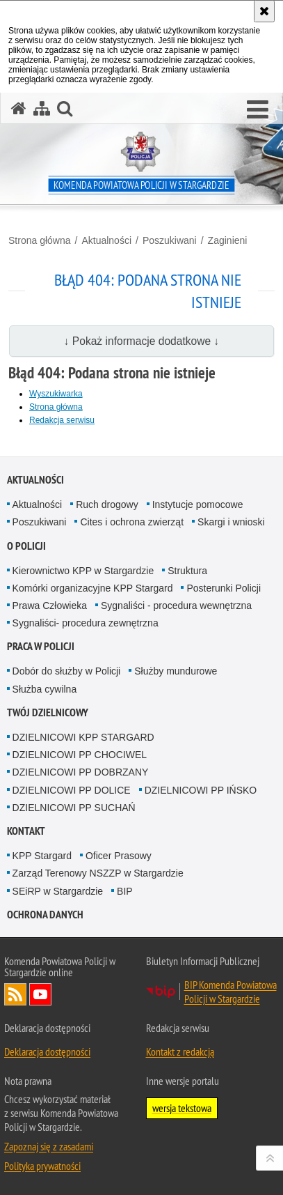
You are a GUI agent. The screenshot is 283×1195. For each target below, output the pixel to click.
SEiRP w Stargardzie (58, 891)
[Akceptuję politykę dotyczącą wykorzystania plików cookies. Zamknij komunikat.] (264, 11)
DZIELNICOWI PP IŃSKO (201, 790)
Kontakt (26, 831)
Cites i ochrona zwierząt (132, 521)
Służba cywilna (45, 689)
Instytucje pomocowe (197, 504)
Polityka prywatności (42, 1166)
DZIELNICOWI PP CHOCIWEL (80, 754)
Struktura (187, 570)
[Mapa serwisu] (41, 108)
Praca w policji (40, 646)
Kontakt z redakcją (180, 1051)
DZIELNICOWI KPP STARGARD (83, 737)
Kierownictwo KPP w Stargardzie (83, 570)
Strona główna (39, 240)
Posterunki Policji (223, 588)
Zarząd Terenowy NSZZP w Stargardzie (98, 873)
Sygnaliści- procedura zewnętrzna (86, 623)
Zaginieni (228, 240)
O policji (26, 546)
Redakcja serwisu (62, 420)
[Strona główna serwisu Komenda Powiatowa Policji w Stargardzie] (18, 108)
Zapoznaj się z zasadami (48, 1146)
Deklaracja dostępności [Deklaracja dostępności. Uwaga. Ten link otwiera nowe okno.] (47, 1051)
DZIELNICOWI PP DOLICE (72, 790)
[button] (257, 110)
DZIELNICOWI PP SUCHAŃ (74, 807)
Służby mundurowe (175, 671)
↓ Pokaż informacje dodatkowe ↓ (142, 341)
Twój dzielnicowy (47, 712)
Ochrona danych (45, 914)
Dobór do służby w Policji (67, 671)
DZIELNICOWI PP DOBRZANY (81, 772)
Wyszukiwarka (56, 394)
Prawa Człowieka (50, 605)
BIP (125, 891)
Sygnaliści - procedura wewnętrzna (176, 605)
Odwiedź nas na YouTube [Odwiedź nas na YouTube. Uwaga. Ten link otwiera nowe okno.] (40, 994)
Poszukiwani (170, 240)
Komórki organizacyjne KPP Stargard (93, 588)
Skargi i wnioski (230, 521)
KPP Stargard (42, 855)
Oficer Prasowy (119, 855)
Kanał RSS (15, 994)
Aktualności (106, 240)
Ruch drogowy (107, 504)
